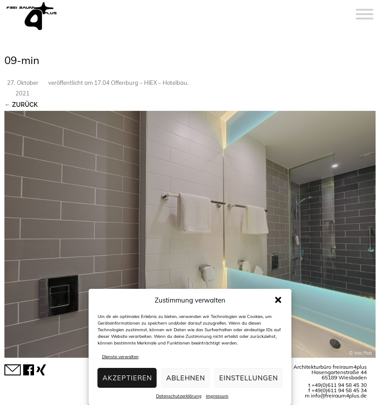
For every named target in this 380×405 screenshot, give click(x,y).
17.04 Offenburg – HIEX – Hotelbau (140, 82)
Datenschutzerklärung (178, 396)
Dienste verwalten (120, 357)
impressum (217, 396)
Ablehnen (185, 378)
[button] (278, 299)
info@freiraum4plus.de (339, 395)
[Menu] (364, 9)
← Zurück (21, 104)
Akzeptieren (127, 378)
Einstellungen (248, 378)
